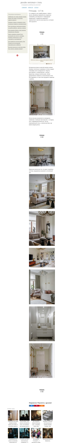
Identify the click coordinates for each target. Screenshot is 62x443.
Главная (24, 7)
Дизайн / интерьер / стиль (31, 3)
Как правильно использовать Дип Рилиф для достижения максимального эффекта (16, 43)
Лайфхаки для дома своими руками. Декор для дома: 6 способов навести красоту (17, 18)
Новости (30, 7)
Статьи (36, 7)
